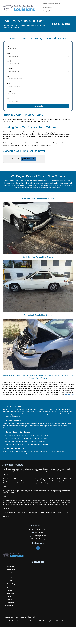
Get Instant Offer (38, 106)
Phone (9, 91)
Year (8, 46)
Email (8, 98)
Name (8, 83)
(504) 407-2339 (39, 533)
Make (8, 53)
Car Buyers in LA (35, 621)
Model (9, 61)
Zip (8, 76)
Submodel (10, 68)
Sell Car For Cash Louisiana (18, 621)
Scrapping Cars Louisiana (51, 621)
